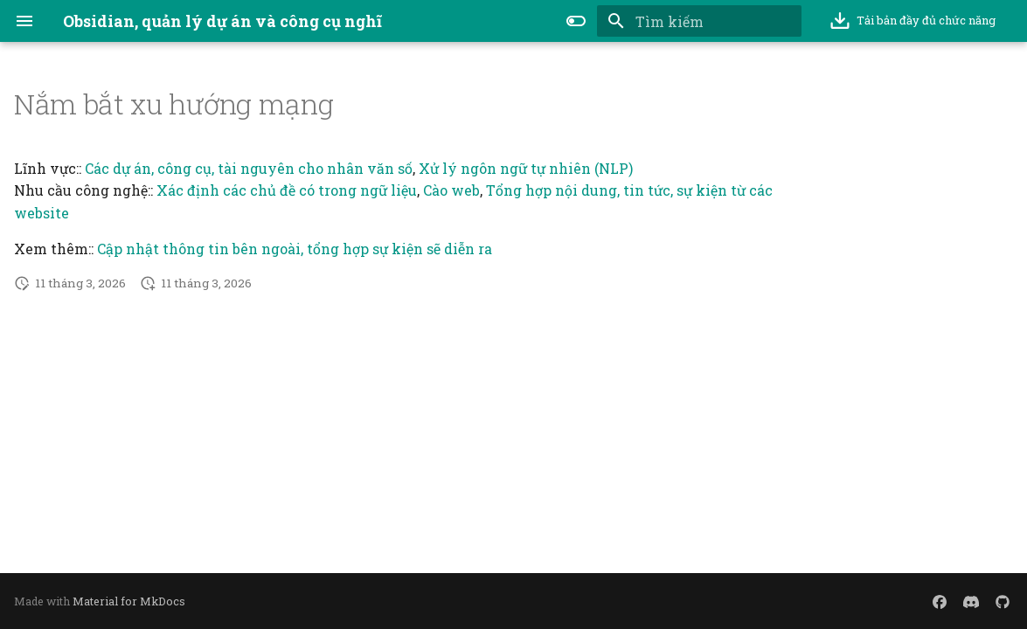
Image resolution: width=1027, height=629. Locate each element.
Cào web (451, 190)
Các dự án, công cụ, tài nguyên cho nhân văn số (249, 168)
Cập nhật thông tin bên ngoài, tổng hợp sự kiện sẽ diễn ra (294, 248)
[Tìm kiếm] (699, 21)
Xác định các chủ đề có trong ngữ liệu (286, 190)
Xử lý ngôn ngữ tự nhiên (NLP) (526, 168)
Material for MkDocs (129, 601)
